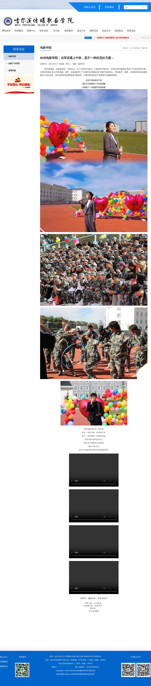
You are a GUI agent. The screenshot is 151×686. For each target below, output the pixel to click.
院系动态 (131, 31)
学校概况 (19, 31)
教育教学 (69, 31)
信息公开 (106, 31)
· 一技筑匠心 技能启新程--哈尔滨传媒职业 (122, 37)
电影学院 (12, 56)
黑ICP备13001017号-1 (66, 667)
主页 (131, 48)
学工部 (56, 31)
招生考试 (44, 31)
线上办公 (4, 657)
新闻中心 (31, 31)
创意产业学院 (14, 63)
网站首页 (6, 31)
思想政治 (119, 31)
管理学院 (12, 71)
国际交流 (94, 31)
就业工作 (81, 31)
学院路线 (4, 662)
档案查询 (4, 666)
